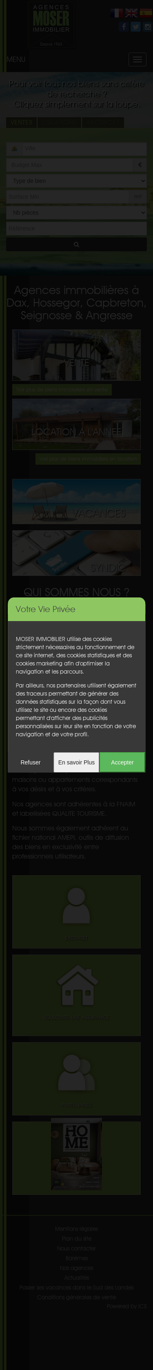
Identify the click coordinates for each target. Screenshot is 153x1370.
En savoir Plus (76, 762)
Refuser (30, 762)
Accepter (122, 762)
